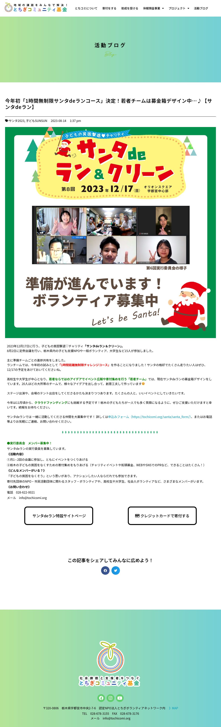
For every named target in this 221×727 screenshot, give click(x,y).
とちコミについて (86, 8)
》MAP (173, 708)
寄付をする (109, 8)
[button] (105, 570)
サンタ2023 (16, 120)
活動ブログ (201, 8)
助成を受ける (129, 8)
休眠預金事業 (153, 8)
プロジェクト (179, 8)
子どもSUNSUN (36, 120)
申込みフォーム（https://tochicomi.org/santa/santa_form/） (149, 416)
